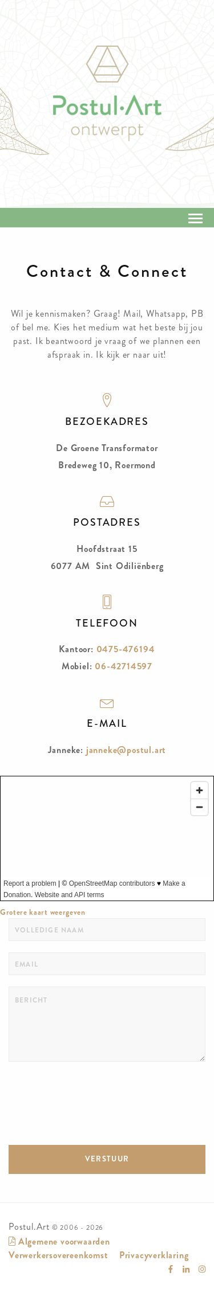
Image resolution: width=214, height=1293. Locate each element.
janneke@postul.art (126, 749)
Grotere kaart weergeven (43, 912)
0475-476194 (125, 649)
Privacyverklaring (154, 1255)
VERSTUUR (107, 1158)
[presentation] (95, 1095)
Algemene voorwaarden (59, 1241)
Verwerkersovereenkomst (58, 1255)
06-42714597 (123, 666)
